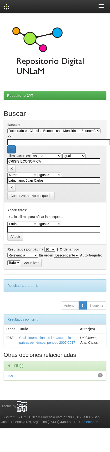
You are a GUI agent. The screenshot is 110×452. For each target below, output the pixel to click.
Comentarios (88, 422)
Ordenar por (69, 249)
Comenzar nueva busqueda (30, 196)
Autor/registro (91, 255)
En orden (46, 255)
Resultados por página (25, 249)
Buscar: (13, 125)
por (10, 135)
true (10, 375)
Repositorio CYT (20, 96)
